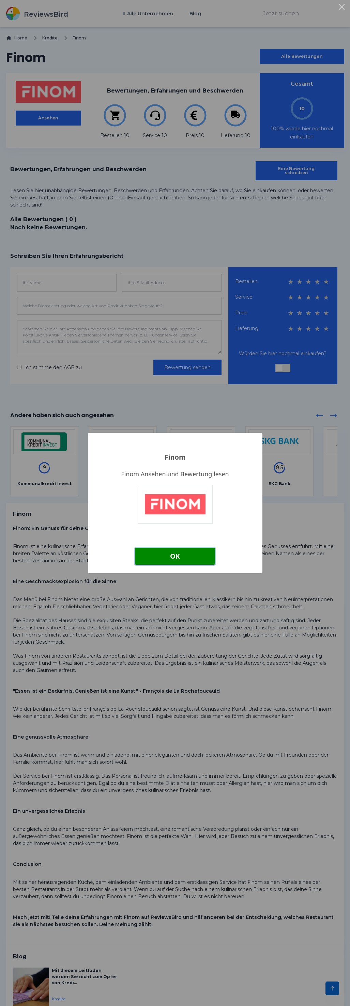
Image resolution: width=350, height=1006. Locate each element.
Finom (175, 457)
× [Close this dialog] (342, 8)
